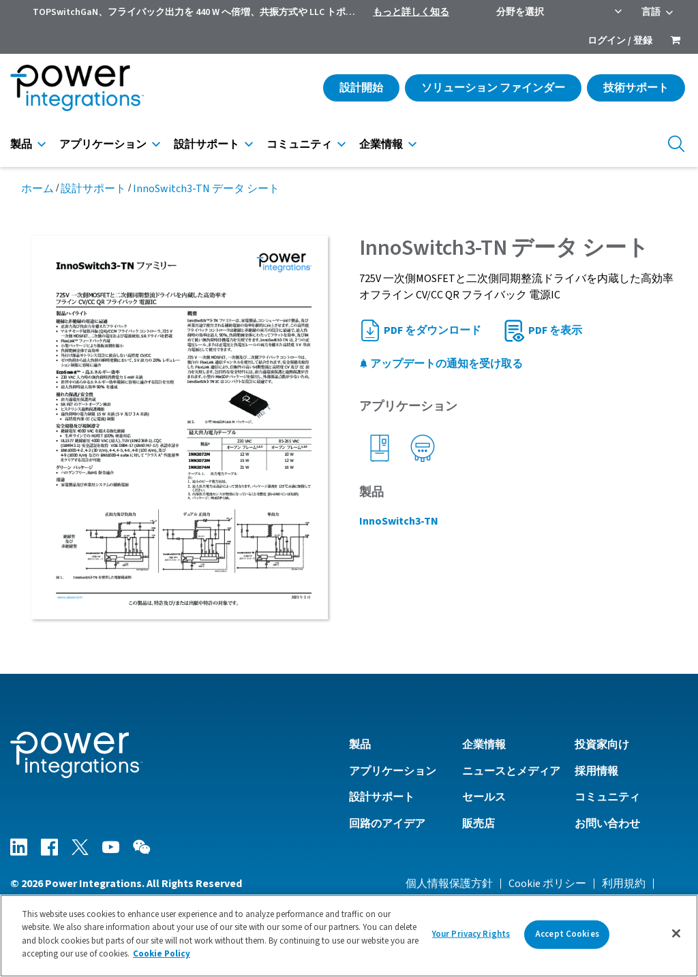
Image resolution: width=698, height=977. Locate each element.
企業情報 (381, 144)
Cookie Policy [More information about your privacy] (161, 954)
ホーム (37, 188)
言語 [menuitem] (651, 12)
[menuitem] (675, 41)
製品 (21, 144)
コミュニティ (299, 144)
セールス (484, 797)
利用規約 (624, 883)
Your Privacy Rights (471, 934)
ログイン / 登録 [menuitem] (620, 41)
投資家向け (602, 744)
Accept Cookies (567, 934)
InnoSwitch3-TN (398, 521)
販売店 (478, 823)
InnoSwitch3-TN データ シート (206, 188)
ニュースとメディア (511, 771)
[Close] (676, 933)
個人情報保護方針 (449, 883)
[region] (349, 936)
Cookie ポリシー (547, 883)
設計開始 (361, 87)
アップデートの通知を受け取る (441, 363)
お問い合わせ (607, 823)
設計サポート (206, 144)
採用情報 (596, 771)
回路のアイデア (387, 823)
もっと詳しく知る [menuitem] (411, 12)
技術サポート (636, 87)
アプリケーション (103, 144)
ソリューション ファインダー (493, 87)
